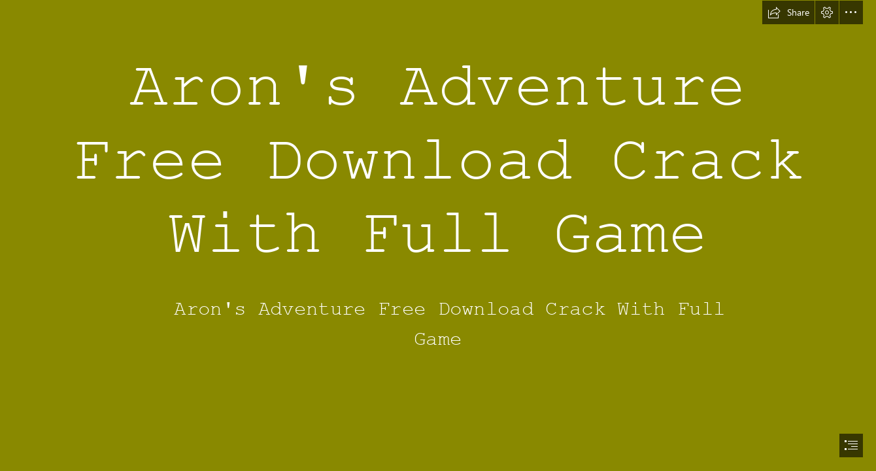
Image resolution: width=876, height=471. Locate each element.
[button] (788, 12)
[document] (438, 235)
